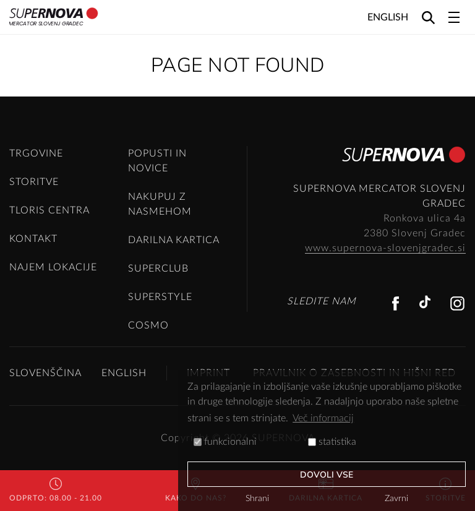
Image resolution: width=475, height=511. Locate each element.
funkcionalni (225, 442)
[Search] (428, 17)
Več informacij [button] (323, 418)
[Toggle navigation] (454, 17)
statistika (332, 442)
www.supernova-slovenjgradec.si (385, 248)
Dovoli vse (327, 475)
